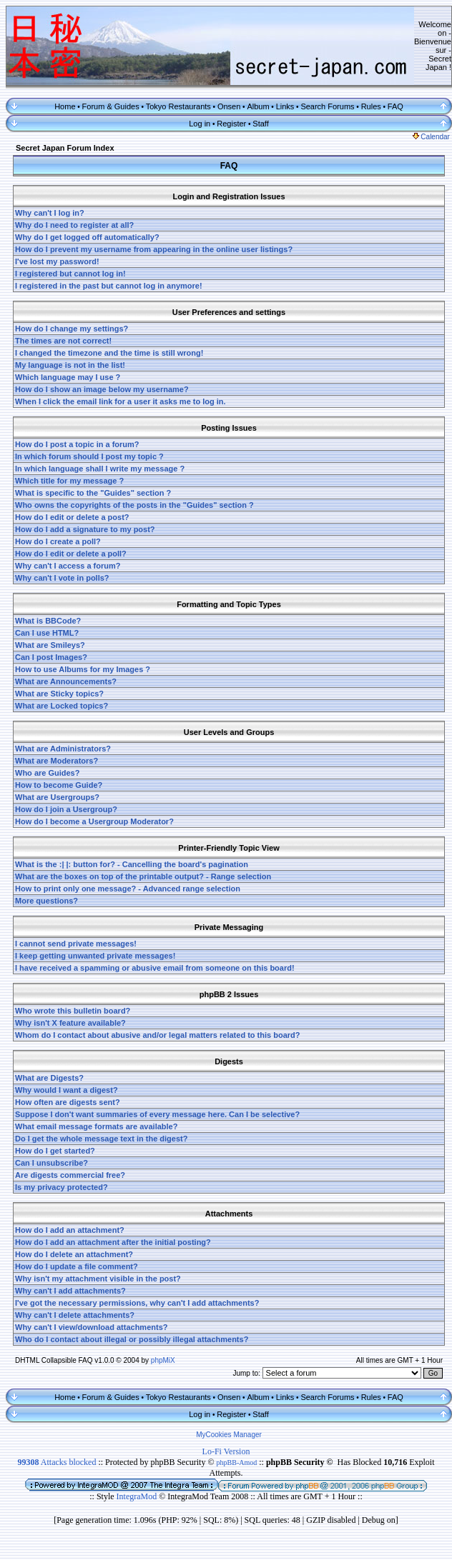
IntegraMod (138, 1496)
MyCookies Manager (229, 1435)
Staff (260, 123)
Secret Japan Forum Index (65, 148)
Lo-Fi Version (226, 1451)
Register (231, 123)
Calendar (431, 137)
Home (64, 106)
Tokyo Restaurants (178, 106)
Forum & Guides (110, 106)
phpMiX (163, 1360)
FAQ (395, 106)
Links (285, 106)
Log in (199, 123)
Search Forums (327, 106)
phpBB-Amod (237, 1462)
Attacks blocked (56, 1462)
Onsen (228, 106)
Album (258, 106)
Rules (371, 106)
